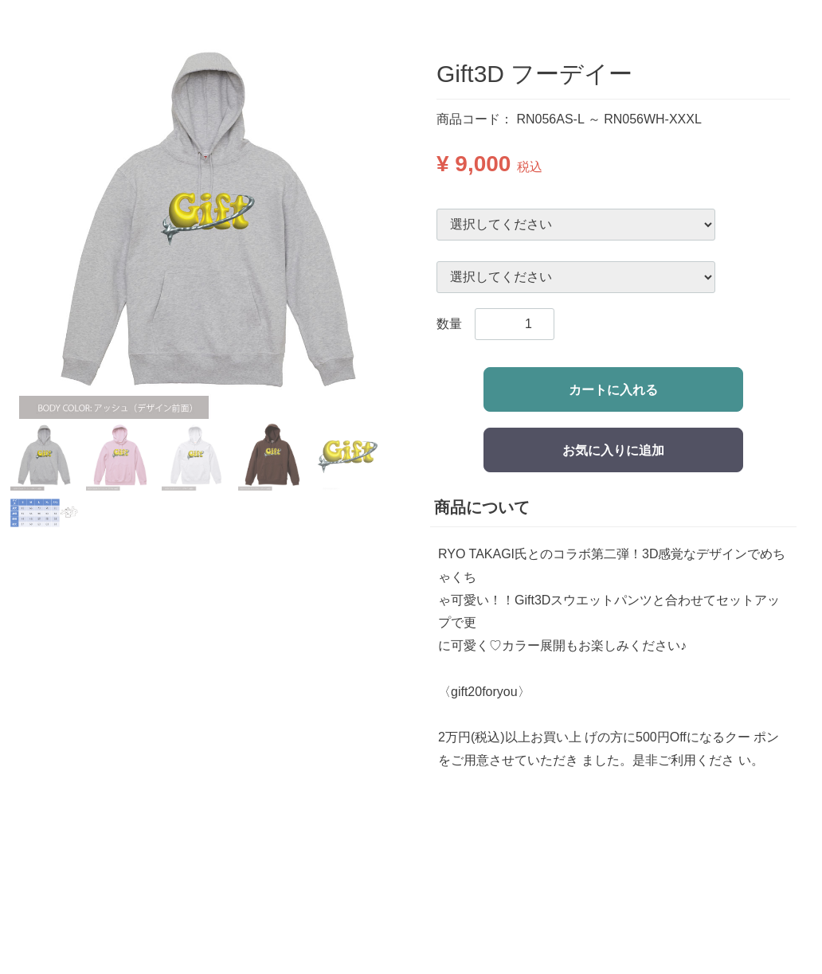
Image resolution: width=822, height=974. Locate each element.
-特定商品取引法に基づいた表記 (527, 896)
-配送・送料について (495, 860)
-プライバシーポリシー (502, 914)
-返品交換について (489, 879)
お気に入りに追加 (613, 450)
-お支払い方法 (476, 843)
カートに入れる (613, 390)
